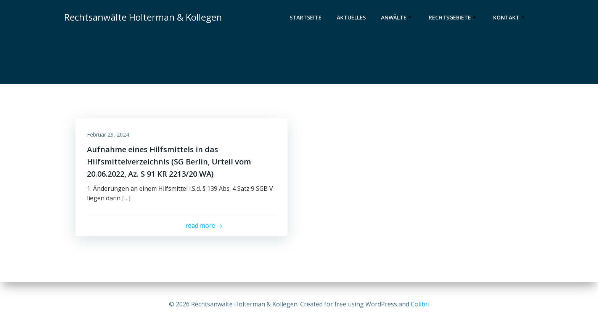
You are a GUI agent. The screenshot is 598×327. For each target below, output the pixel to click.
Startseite (305, 17)
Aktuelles (351, 17)
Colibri (420, 304)
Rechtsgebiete (453, 17)
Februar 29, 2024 (108, 134)
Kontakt (509, 17)
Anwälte (397, 17)
